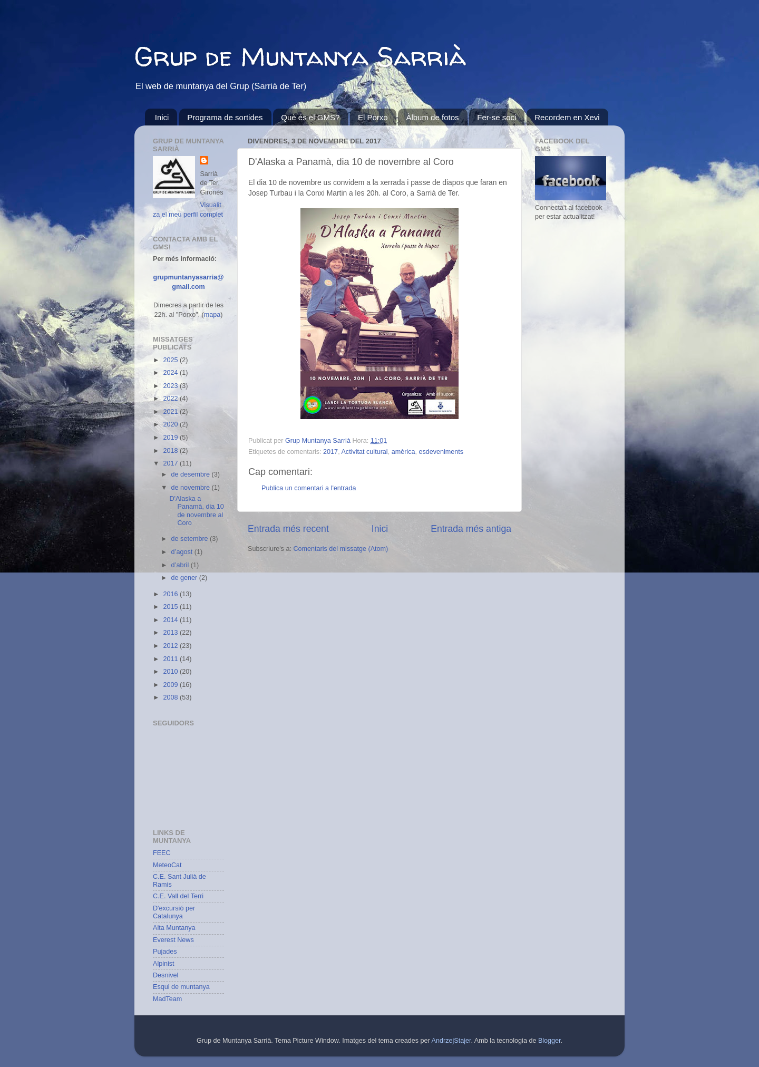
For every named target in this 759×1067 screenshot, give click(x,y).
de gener (185, 577)
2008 (171, 697)
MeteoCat (167, 865)
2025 (171, 360)
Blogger (549, 1040)
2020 (171, 424)
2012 (171, 645)
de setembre (190, 538)
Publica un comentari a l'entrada (308, 488)
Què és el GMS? (310, 117)
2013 (171, 632)
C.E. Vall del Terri (178, 896)
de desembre (191, 474)
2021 (171, 411)
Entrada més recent (288, 528)
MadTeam (167, 999)
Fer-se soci (496, 117)
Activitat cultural (364, 451)
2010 (171, 671)
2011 (171, 659)
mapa (212, 314)
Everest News (173, 940)
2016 (171, 594)
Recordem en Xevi (566, 117)
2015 (171, 606)
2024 (171, 372)
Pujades (165, 951)
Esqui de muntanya (181, 987)
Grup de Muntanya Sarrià (300, 56)
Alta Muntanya (174, 928)
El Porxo (373, 117)
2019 (171, 437)
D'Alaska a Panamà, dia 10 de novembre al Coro (196, 510)
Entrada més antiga (471, 528)
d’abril (181, 565)
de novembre (191, 487)
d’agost (182, 552)
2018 (171, 450)
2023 (171, 386)
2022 (171, 398)
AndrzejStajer (451, 1040)
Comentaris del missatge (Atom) (340, 548)
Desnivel (165, 975)
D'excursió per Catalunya (174, 912)
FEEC (162, 853)
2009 (171, 684)
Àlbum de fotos (432, 117)
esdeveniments (441, 451)
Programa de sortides (224, 117)
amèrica (403, 451)
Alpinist (163, 963)
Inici (162, 117)
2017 (330, 451)
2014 (171, 620)
